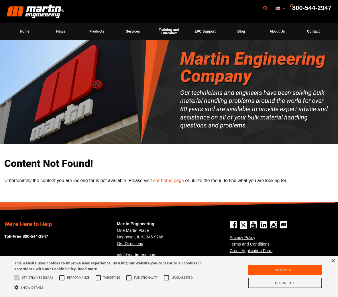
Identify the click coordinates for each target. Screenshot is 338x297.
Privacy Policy (243, 237)
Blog (241, 31)
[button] (114, 287)
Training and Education (169, 31)
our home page (168, 180)
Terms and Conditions (250, 244)
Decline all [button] (285, 283)
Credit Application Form (251, 250)
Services (133, 31)
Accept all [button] (285, 270)
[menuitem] (35, 11)
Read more (87, 268)
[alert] (169, 276)
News (60, 31)
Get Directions (130, 243)
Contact (313, 31)
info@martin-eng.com (136, 254)
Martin (35, 11)
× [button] (333, 261)
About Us (277, 31)
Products (96, 31)
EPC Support (205, 31)
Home (24, 31)
